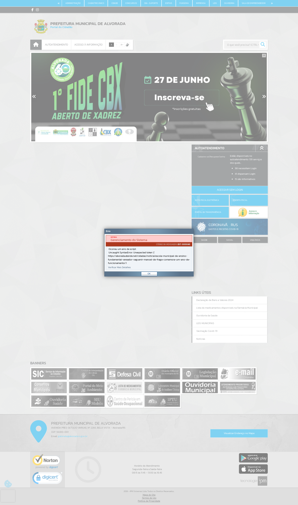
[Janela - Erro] (149, 252)
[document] (149, 252)
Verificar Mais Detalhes (119, 267)
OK (149, 273)
